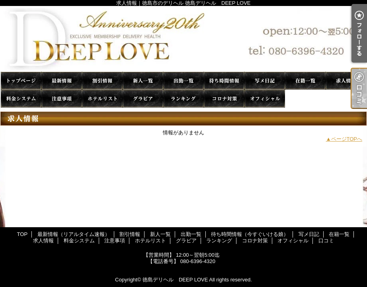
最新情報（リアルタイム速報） (61, 81)
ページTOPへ (347, 139)
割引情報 (102, 81)
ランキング (183, 99)
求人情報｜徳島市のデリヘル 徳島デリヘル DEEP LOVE (183, 39)
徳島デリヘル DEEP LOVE (175, 280)
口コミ (305, 99)
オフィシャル (264, 99)
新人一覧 (143, 81)
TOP (21, 81)
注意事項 (61, 99)
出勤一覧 (183, 81)
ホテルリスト (102, 99)
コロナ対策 (224, 99)
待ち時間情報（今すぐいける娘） (224, 81)
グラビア (143, 99)
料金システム (21, 99)
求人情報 (346, 81)
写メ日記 (264, 81)
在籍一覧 (305, 81)
